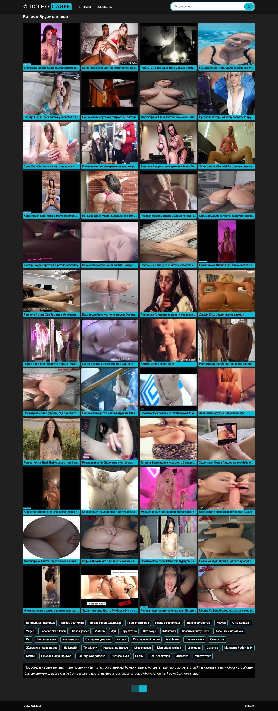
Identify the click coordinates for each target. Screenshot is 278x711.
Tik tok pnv (90, 647)
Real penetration (160, 656)
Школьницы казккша (40, 623)
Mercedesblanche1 (169, 647)
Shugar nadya (142, 647)
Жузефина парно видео (41, 647)
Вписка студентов (198, 623)
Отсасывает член (72, 623)
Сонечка (212, 647)
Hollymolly (70, 647)
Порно (47, 6)
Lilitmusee (194, 647)
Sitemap (249, 705)
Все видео (104, 6)
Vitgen (30, 631)
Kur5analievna (120, 656)
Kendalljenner (80, 631)
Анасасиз (182, 656)
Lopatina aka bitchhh (53, 631)
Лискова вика (194, 639)
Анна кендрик (241, 623)
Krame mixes (71, 639)
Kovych (221, 623)
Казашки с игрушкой (229, 631)
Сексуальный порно (146, 639)
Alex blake (172, 639)
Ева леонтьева (46, 639)
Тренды (85, 6)
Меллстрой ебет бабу (238, 647)
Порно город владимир (105, 623)
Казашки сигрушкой (195, 631)
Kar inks (122, 639)
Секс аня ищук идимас (56, 656)
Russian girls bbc (138, 623)
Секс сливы (32, 705)
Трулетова (130, 631)
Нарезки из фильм (115, 647)
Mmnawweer (203, 656)
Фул (113, 631)
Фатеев (100, 631)
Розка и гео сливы (167, 623)
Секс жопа (217, 639)
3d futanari (169, 631)
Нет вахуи (149, 631)
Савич (139, 656)
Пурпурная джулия (97, 639)
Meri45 (30, 656)
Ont (28, 639)
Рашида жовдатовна (91, 656)
